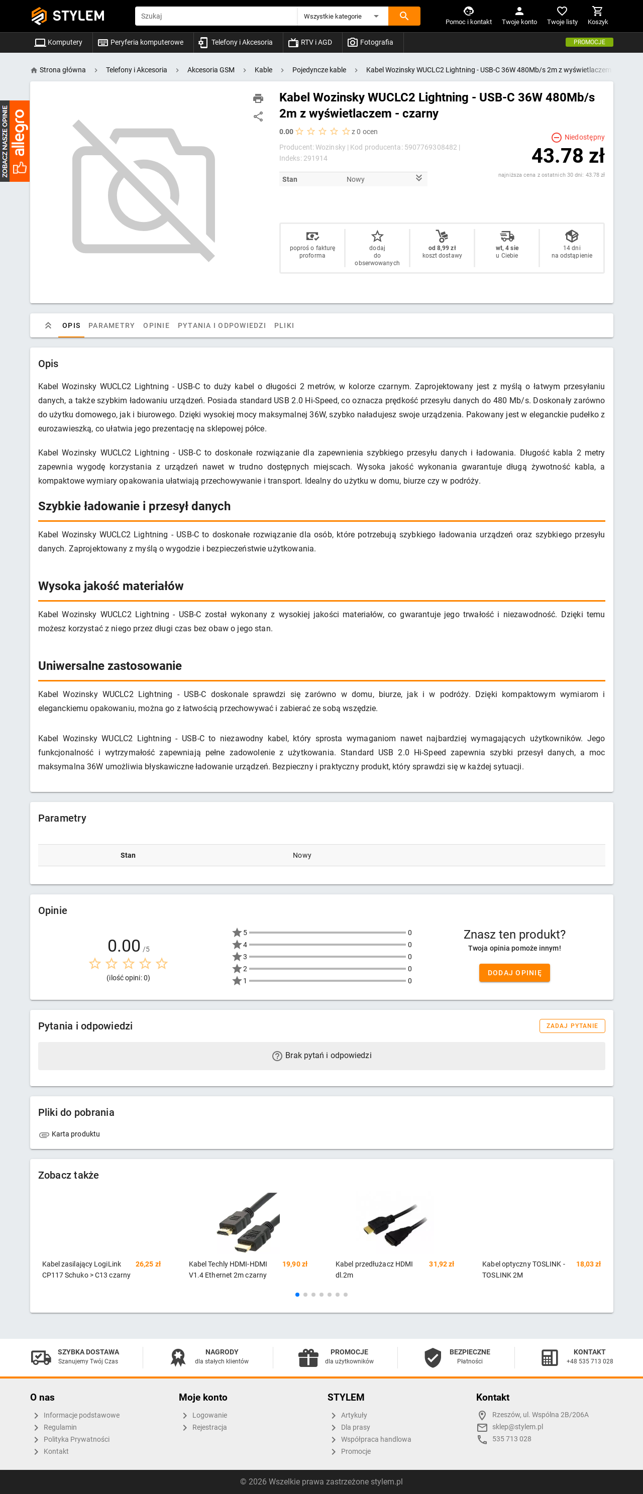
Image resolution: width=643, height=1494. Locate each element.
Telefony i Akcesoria (235, 42)
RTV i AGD (309, 42)
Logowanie (203, 1416)
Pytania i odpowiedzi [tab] (221, 325)
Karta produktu (69, 1134)
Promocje (589, 42)
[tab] (48, 325)
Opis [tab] (71, 325)
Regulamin (53, 1428)
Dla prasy (349, 1428)
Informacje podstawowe (75, 1416)
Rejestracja (203, 1428)
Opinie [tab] (156, 325)
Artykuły (347, 1416)
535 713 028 (511, 1439)
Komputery (58, 42)
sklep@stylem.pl (517, 1427)
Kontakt (49, 1452)
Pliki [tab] (284, 325)
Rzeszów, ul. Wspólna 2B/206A (540, 1415)
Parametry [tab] (111, 325)
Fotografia (370, 42)
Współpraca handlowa (369, 1440)
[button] (343, 16)
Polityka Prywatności (70, 1440)
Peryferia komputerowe (140, 42)
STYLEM (79, 16)
